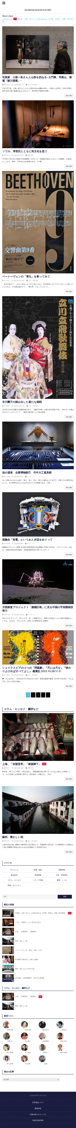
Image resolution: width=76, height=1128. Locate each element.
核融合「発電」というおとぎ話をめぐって (27, 539)
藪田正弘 (7, 85)
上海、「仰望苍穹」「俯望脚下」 (21, 764)
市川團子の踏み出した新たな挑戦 (22, 402)
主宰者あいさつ (38, 1102)
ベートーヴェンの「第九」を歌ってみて (26, 276)
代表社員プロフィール (38, 1114)
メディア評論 (38, 880)
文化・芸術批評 (32, 85)
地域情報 (38, 875)
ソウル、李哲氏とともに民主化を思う (24, 151)
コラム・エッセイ (14, 880)
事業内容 (38, 1108)
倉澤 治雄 (7, 476)
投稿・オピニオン (14, 885)
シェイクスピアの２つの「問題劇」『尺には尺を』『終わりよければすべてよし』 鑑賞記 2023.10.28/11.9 (36, 669)
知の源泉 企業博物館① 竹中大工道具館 (26, 472)
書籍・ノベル (62, 880)
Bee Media (38, 4)
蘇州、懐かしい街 (12, 837)
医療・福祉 (38, 870)
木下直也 (7, 280)
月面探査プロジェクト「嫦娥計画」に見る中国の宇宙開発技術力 (37, 608)
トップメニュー (4, 3)
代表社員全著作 (38, 1120)
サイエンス (30, 476)
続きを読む (69, 95)
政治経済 (14, 875)
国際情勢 (30, 155)
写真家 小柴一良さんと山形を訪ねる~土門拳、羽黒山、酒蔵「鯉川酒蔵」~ (37, 78)
